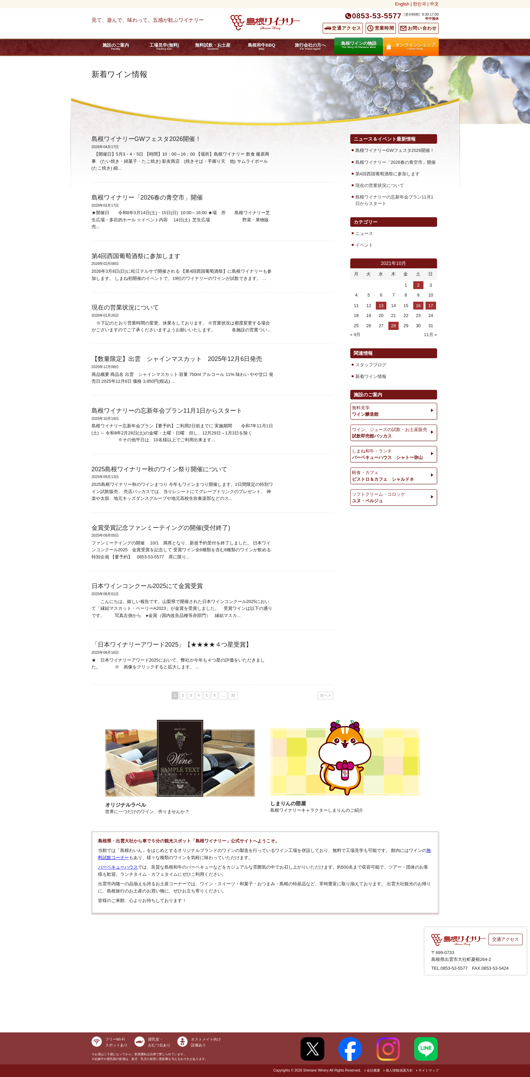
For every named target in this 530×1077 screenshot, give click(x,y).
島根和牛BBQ (261, 46)
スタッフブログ (370, 364)
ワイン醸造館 (393, 411)
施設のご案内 (116, 46)
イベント (364, 245)
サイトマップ (428, 1070)
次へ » (325, 695)
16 (418, 305)
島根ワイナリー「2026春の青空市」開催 (395, 162)
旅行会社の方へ (310, 46)
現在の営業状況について (379, 185)
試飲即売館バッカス (393, 432)
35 (233, 695)
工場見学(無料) (164, 46)
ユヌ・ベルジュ (393, 497)
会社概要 (373, 1070)
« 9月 (355, 334)
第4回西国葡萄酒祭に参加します (387, 173)
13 (381, 305)
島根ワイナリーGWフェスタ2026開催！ (395, 150)
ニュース (364, 233)
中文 (434, 3)
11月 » (430, 334)
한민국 (419, 3)
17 (430, 305)
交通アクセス (346, 28)
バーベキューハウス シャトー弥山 (393, 454)
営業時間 (384, 28)
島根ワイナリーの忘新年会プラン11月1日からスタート (394, 200)
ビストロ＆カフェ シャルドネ (393, 475)
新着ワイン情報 (370, 376)
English (402, 3)
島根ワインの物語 (358, 45)
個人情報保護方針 (399, 1070)
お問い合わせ (422, 28)
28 (393, 325)
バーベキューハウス (118, 867)
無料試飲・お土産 (213, 46)
